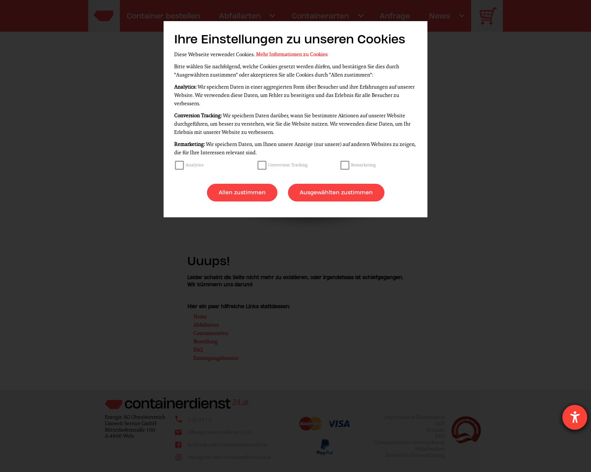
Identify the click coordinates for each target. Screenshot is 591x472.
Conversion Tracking (288, 165)
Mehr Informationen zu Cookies (292, 54)
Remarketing (363, 165)
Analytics (194, 165)
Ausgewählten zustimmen (336, 192)
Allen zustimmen (242, 192)
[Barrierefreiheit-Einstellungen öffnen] (574, 417)
